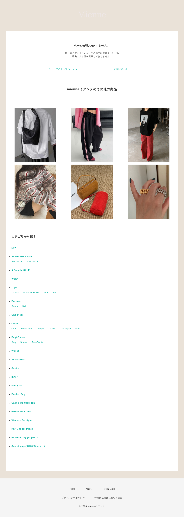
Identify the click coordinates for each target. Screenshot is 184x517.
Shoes (23, 342)
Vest (54, 292)
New (14, 248)
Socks (15, 368)
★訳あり (16, 279)
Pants (15, 306)
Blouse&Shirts (31, 292)
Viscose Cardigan (22, 420)
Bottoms (17, 301)
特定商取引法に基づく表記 (109, 497)
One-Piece (18, 315)
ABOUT (90, 489)
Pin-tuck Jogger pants (25, 437)
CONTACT (109, 489)
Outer (15, 323)
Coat (14, 328)
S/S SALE (17, 261)
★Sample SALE (21, 270)
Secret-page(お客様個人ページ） (30, 446)
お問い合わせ (121, 69)
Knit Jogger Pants (22, 429)
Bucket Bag (18, 394)
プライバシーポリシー (73, 497)
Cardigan (66, 328)
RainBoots (37, 342)
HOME (72, 489)
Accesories (18, 359)
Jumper (40, 328)
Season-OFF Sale (22, 256)
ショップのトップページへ (63, 69)
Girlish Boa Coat (21, 411)
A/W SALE (33, 261)
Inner (15, 377)
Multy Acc (17, 385)
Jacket (52, 328)
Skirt (24, 306)
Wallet (15, 351)
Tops (14, 287)
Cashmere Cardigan (23, 403)
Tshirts (15, 292)
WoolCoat (26, 328)
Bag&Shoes (18, 337)
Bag (14, 342)
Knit (46, 292)
